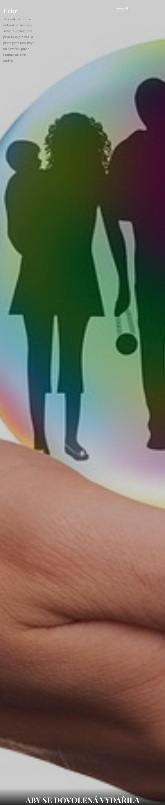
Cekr (10, 11)
